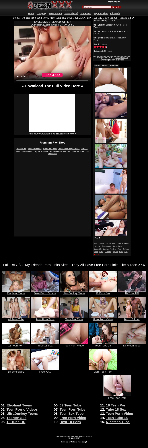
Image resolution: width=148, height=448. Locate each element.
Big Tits (115, 252)
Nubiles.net (21, 149)
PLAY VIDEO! (52, 75)
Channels (115, 13)
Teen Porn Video (74, 344)
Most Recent (55, 13)
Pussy (126, 243)
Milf (124, 38)
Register (117, 1)
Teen (95, 40)
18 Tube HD (132, 292)
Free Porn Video (103, 318)
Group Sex (108, 38)
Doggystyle (97, 249)
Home (31, 13)
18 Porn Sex (103, 292)
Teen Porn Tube (45, 318)
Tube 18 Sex (45, 344)
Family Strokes (59, 151)
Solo (125, 252)
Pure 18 (84, 149)
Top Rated (85, 13)
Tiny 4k (37, 151)
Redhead (126, 249)
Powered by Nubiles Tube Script (74, 442)
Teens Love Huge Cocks (69, 149)
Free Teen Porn (117, 396)
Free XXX (45, 370)
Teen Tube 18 (103, 344)
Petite (101, 252)
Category (41, 13)
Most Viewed (71, 13)
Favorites (114, 65)
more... (97, 254)
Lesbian (117, 38)
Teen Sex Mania (34, 149)
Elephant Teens (16, 292)
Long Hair (97, 246)
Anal (113, 243)
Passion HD (46, 151)
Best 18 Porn (132, 318)
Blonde (108, 243)
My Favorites (101, 13)
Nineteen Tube (132, 344)
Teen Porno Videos (45, 292)
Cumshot (108, 252)
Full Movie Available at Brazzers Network (52, 133)
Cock (121, 252)
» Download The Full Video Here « (52, 86)
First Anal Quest (50, 149)
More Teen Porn (103, 370)
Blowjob (101, 243)
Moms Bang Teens (24, 151)
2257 (117, 58)
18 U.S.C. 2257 (74, 438)
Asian (96, 252)
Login (110, 1)
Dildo (119, 249)
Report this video (116, 60)
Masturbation (106, 246)
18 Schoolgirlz (16, 370)
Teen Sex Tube (74, 318)
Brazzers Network (113, 25)
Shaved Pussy (118, 246)
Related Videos (101, 65)
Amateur (113, 249)
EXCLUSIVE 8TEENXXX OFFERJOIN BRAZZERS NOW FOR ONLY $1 (52, 23)
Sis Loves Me (73, 151)
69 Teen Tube (16, 318)
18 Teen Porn (16, 344)
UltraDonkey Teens (74, 292)
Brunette (120, 243)
